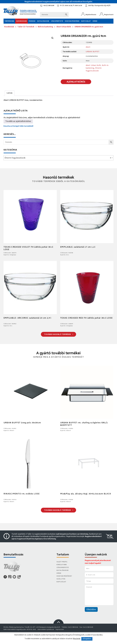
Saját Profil (62, 562)
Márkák (32, 21)
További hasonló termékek (58, 334)
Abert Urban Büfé (63, 26)
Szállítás (61, 579)
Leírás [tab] (9, 93)
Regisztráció (108, 15)
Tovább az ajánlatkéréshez (18, 121)
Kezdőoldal (9, 26)
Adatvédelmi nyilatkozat (45, 629)
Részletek (76, 638)
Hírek (95, 21)
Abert (88, 47)
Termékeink (9, 21)
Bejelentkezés (91, 15)
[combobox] (59, 157)
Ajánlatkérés (76, 82)
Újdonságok (21, 21)
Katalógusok (43, 21)
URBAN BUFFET (92, 51)
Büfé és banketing (45, 26)
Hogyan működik (72, 21)
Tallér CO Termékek (25, 26)
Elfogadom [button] (87, 639)
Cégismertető (57, 21)
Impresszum (60, 629)
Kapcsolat (86, 21)
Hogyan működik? (64, 576)
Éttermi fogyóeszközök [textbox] (58, 158)
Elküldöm (91, 609)
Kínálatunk (62, 565)
